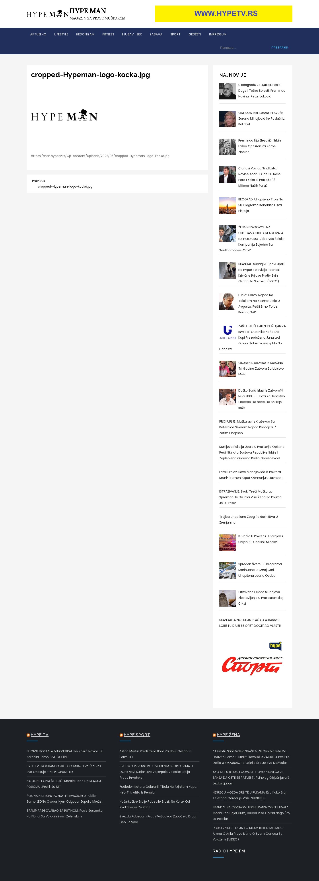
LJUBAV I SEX (132, 34)
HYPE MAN (88, 11)
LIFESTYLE (61, 34)
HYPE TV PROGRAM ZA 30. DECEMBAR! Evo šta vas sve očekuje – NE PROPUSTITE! (64, 769)
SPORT (175, 34)
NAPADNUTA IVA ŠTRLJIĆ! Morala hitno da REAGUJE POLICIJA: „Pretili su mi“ (64, 784)
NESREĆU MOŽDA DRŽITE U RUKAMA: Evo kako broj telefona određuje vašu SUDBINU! (249, 795)
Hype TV (40, 734)
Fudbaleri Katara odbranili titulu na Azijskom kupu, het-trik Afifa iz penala (158, 789)
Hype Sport (137, 734)
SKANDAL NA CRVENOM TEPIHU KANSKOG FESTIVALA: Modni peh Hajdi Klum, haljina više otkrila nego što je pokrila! (251, 813)
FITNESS (108, 34)
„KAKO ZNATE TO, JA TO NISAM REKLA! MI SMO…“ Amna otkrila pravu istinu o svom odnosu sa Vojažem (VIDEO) (248, 834)
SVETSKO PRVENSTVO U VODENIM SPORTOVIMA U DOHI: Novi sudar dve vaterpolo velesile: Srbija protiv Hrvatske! (156, 772)
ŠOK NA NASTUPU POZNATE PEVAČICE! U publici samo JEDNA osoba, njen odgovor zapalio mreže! (64, 799)
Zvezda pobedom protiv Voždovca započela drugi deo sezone (158, 819)
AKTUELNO (38, 34)
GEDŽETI (195, 34)
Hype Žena (228, 734)
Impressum (217, 34)
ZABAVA (156, 34)
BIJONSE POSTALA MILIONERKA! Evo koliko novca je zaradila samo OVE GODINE (65, 754)
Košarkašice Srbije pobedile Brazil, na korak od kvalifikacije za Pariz (155, 804)
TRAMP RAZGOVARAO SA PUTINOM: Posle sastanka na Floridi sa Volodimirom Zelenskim (65, 813)
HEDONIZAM (85, 34)
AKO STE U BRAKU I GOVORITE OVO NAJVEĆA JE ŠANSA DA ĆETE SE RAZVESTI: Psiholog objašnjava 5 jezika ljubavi (251, 778)
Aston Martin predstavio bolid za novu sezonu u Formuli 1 (156, 754)
